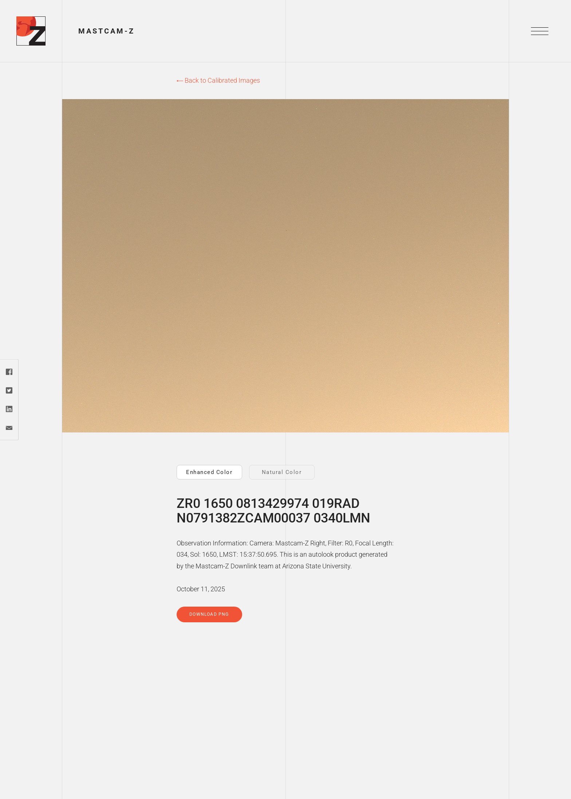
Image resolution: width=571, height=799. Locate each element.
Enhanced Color (209, 472)
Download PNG (209, 614)
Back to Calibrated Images (218, 80)
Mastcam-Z (106, 31)
